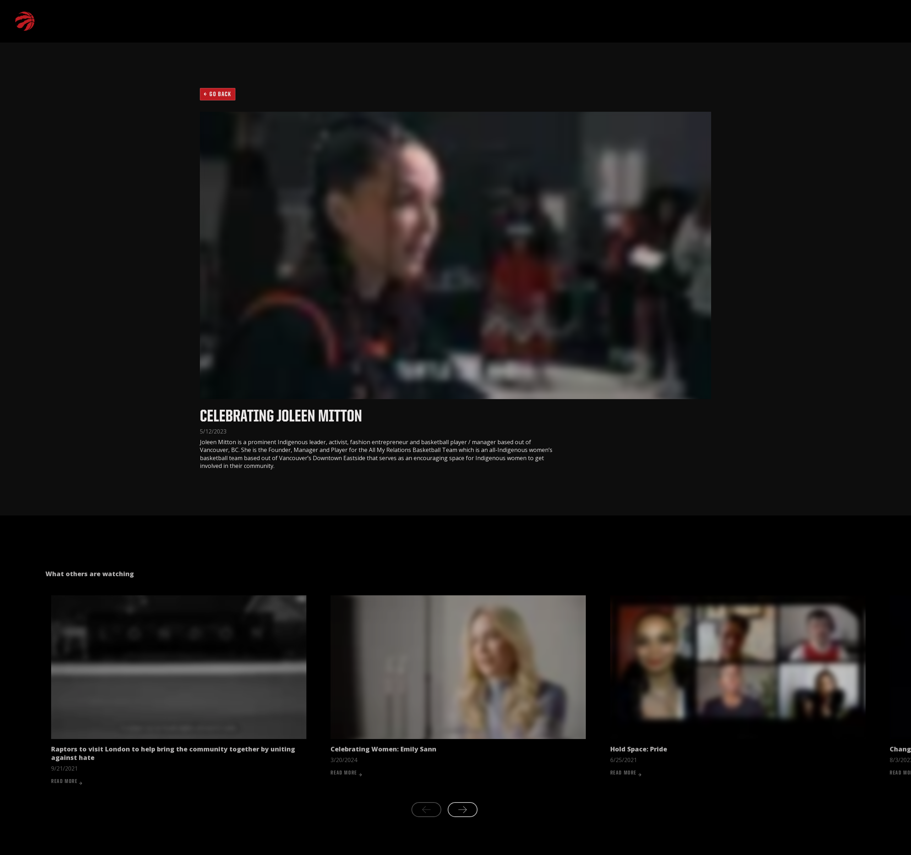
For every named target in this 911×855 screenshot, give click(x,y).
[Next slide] (463, 822)
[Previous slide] (426, 822)
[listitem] (178, 703)
